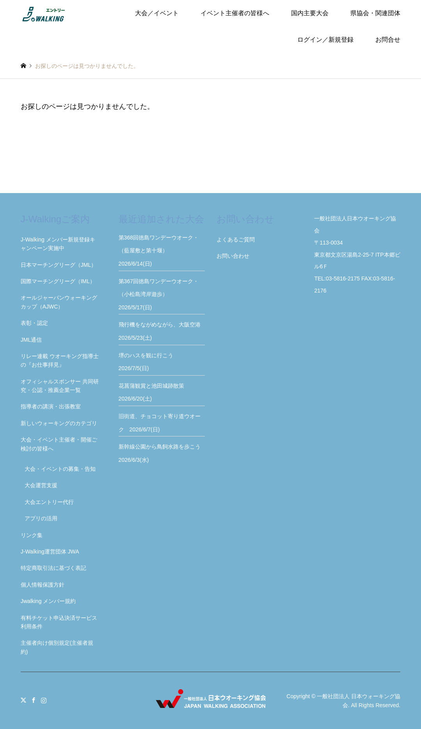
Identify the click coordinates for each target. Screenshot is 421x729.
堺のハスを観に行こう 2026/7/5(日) (149, 362)
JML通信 (31, 340)
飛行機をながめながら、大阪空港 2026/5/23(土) (162, 331)
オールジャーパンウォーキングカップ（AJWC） (59, 301)
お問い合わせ (233, 256)
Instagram (43, 700)
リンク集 (32, 535)
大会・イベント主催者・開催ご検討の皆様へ (59, 443)
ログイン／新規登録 (325, 39)
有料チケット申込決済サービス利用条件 (59, 622)
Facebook (33, 700)
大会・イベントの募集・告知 (60, 469)
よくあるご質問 (236, 239)
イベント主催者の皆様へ (235, 13)
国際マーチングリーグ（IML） (58, 281)
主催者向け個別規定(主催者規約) (57, 647)
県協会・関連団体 (375, 13)
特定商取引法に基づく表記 (53, 568)
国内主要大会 (310, 13)
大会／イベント (157, 13)
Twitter (23, 700)
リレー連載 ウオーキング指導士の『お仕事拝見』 (60, 360)
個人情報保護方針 (42, 585)
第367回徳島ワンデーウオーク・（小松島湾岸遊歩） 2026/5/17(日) (159, 294)
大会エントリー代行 (49, 502)
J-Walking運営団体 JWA (50, 551)
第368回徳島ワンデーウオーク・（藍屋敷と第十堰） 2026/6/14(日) (159, 250)
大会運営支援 (41, 485)
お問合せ (387, 39)
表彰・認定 (34, 323)
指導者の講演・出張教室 (51, 406)
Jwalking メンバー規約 (48, 601)
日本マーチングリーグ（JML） (58, 265)
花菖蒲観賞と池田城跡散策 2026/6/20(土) (154, 392)
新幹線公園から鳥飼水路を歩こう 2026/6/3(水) (162, 453)
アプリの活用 (41, 518)
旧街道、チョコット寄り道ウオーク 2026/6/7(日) (160, 423)
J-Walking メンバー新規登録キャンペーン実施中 (58, 243)
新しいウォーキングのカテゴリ (59, 423)
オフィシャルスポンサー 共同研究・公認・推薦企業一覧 (60, 385)
